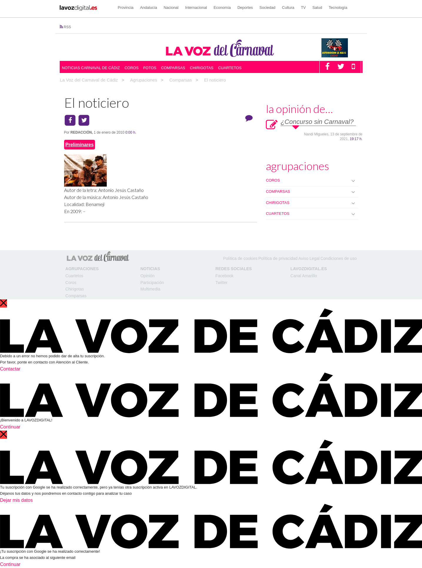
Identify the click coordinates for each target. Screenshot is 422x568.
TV (303, 7)
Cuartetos (230, 68)
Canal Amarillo (304, 275)
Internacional (196, 7)
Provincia (125, 7)
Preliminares (79, 144)
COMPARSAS (278, 191)
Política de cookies (240, 258)
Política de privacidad (277, 258)
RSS (67, 27)
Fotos (149, 68)
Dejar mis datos (16, 500)
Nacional (171, 7)
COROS (273, 180)
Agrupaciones (82, 268)
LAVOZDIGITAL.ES (309, 268)
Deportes (245, 7)
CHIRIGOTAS (277, 202)
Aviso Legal (309, 258)
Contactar (10, 368)
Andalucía (148, 7)
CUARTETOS (277, 213)
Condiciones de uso (339, 258)
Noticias (150, 268)
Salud (317, 7)
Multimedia (150, 289)
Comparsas (173, 68)
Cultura (288, 7)
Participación (152, 282)
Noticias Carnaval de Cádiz (91, 68)
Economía (222, 7)
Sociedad (267, 7)
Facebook (224, 275)
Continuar (10, 426)
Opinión (147, 275)
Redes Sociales (233, 268)
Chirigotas (201, 68)
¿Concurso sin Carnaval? (317, 121)
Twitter (221, 282)
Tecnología (338, 7)
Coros (131, 68)
